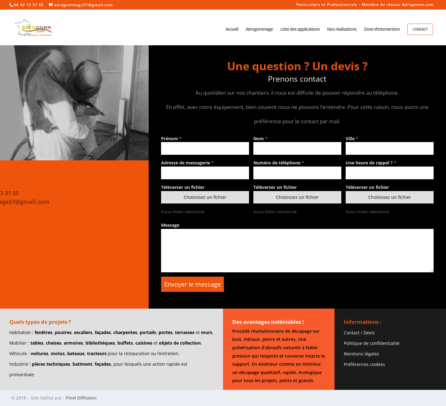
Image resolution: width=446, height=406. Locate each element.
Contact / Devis (359, 333)
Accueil (231, 29)
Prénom (171, 138)
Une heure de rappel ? (371, 163)
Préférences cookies (364, 364)
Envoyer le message (192, 284)
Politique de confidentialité (372, 343)
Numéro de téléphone (278, 163)
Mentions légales (361, 354)
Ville (352, 138)
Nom (260, 138)
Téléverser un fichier (182, 187)
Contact (420, 29)
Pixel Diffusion (81, 398)
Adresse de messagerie (187, 163)
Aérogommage (259, 29)
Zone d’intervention (382, 29)
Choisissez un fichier (205, 197)
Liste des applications (300, 29)
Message (170, 225)
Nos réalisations (341, 29)
